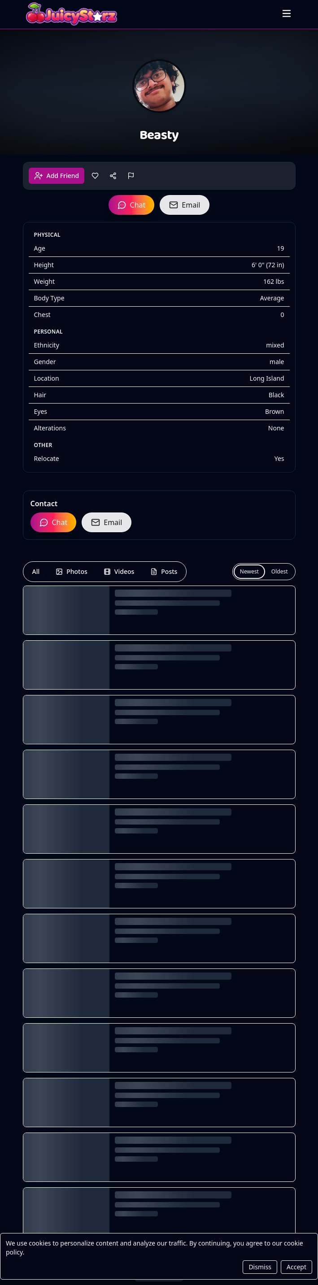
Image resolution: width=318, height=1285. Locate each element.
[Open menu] (286, 13)
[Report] (131, 176)
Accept (296, 1267)
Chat (132, 205)
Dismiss (259, 1267)
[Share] (113, 176)
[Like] (95, 176)
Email (184, 205)
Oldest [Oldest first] (279, 571)
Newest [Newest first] (249, 571)
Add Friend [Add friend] (56, 175)
